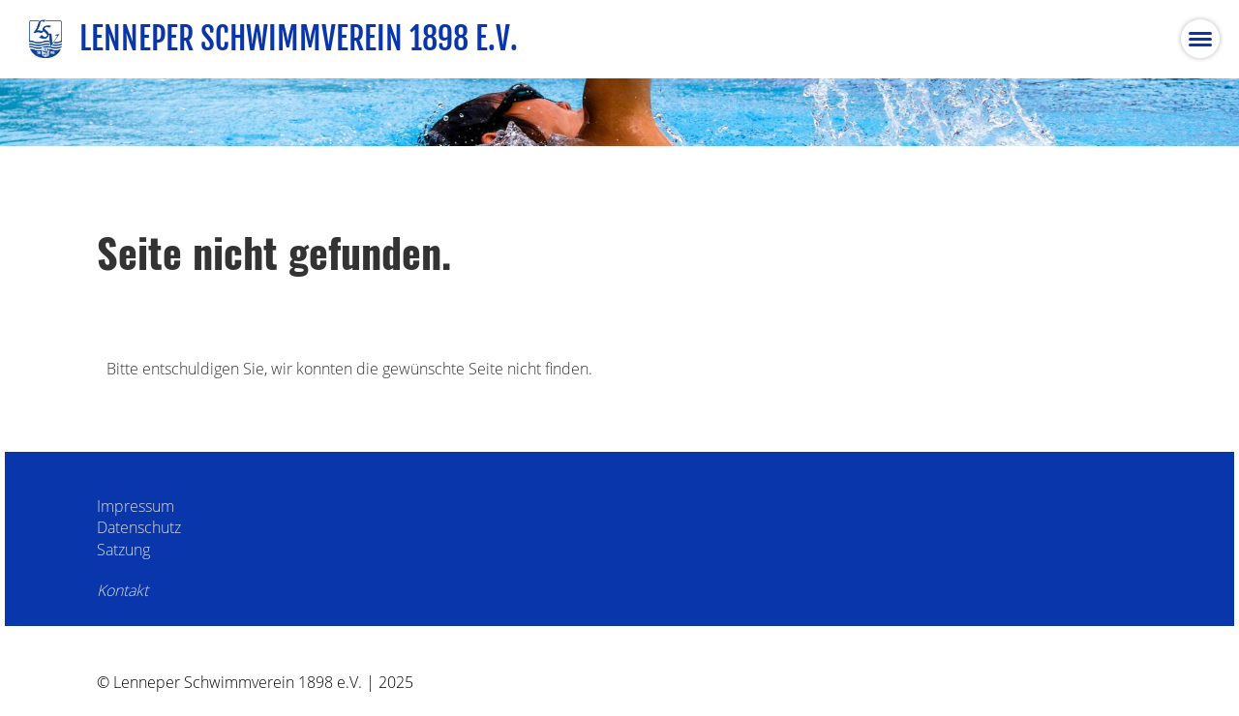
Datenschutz (139, 527)
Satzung (123, 549)
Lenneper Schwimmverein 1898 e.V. (298, 38)
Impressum (135, 506)
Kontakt (122, 590)
